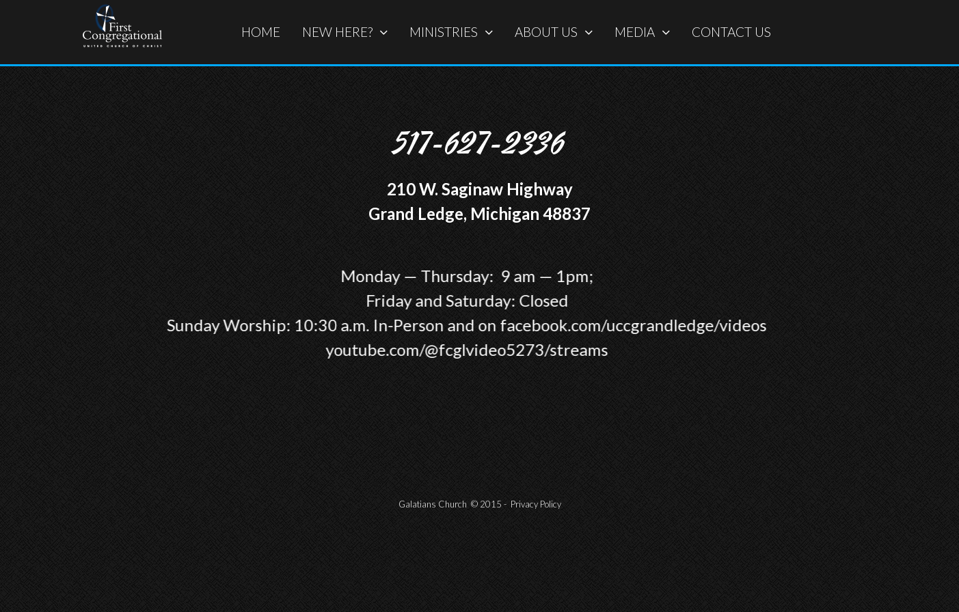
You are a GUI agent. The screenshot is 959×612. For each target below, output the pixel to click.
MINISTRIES (451, 32)
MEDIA (642, 32)
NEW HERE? (345, 32)
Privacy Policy (536, 504)
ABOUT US (554, 32)
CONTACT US (731, 32)
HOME (260, 32)
